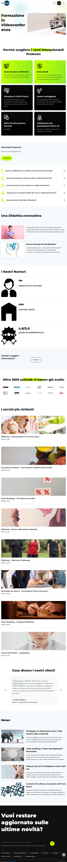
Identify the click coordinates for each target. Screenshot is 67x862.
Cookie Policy (34, 853)
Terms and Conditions (20, 853)
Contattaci (7, 158)
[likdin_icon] (64, 855)
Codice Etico (18, 856)
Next (59, 690)
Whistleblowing (30, 856)
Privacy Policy (5, 853)
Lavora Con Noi (6, 856)
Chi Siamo (45, 853)
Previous (7, 690)
